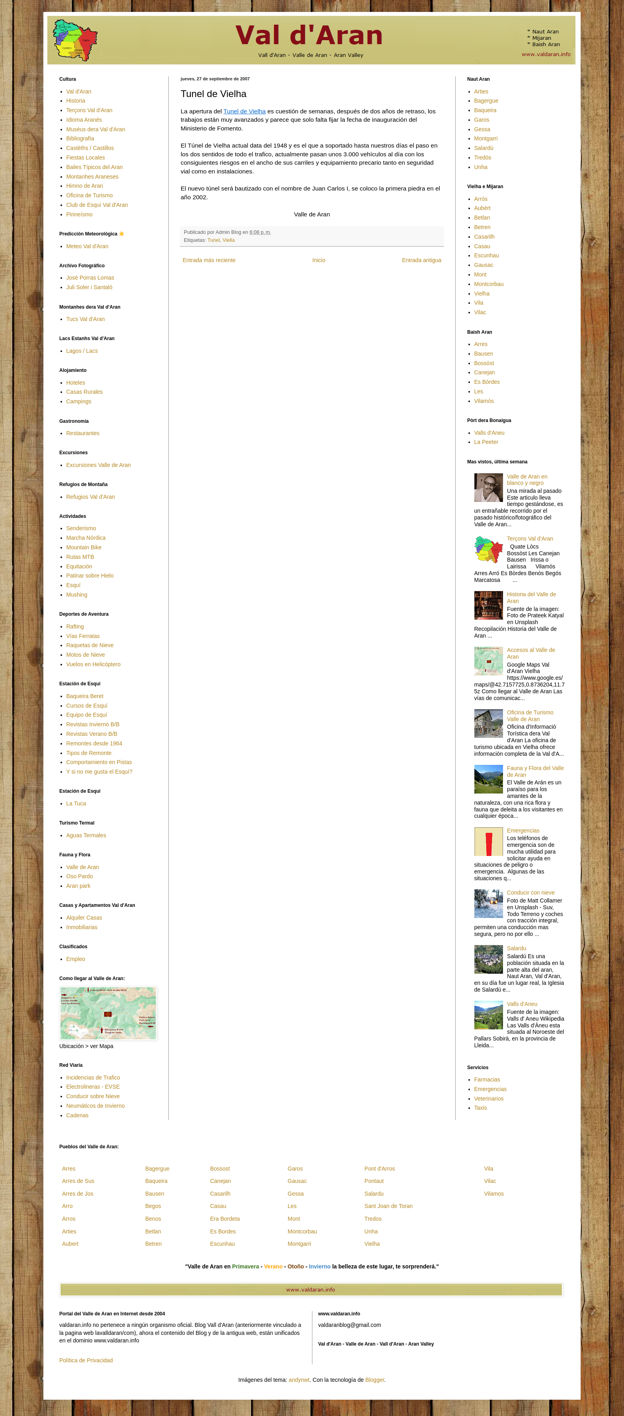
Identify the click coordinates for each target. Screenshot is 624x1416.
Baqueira (485, 110)
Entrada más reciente (209, 260)
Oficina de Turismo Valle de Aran (530, 715)
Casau (482, 246)
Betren (482, 227)
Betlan (482, 217)
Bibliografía (80, 138)
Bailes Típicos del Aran (94, 167)
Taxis (480, 1108)
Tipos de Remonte (89, 753)
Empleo (75, 959)
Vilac (480, 312)
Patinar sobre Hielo (90, 575)
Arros (68, 1219)
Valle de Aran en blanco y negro (527, 479)
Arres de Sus (78, 1181)
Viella (228, 240)
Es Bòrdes (487, 382)
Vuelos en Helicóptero (93, 664)
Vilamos (494, 1193)
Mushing (77, 594)
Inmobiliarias (82, 927)
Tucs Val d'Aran (85, 319)
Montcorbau (489, 284)
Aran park (78, 886)
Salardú (483, 148)
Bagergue (486, 100)
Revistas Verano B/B (91, 734)
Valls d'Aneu (489, 433)
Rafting (75, 626)
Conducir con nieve (531, 892)
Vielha (482, 293)
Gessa (482, 129)
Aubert (70, 1244)
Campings (79, 401)
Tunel (213, 240)
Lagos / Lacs (82, 351)
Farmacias (487, 1079)
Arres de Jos (78, 1193)
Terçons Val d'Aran (89, 110)
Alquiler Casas (84, 917)
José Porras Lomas (90, 277)
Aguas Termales (86, 835)
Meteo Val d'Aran (87, 246)
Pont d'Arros (380, 1168)
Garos (481, 120)
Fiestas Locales (85, 157)
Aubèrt (482, 208)
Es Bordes (223, 1231)
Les (479, 391)
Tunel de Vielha (245, 111)
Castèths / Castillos (90, 148)
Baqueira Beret (84, 696)
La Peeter (486, 442)
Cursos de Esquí (87, 705)
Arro (67, 1206)
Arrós (481, 199)
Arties (481, 91)
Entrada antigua (421, 260)
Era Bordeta (225, 1219)
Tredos (373, 1219)
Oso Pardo (79, 876)
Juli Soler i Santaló (89, 287)
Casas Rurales (84, 392)
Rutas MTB (80, 557)
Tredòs (482, 157)
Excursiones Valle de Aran (98, 465)
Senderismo (81, 528)
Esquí (73, 585)
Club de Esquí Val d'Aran (97, 205)
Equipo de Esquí (86, 715)
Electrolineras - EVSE (93, 1086)
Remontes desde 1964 (94, 743)
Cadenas (77, 1115)
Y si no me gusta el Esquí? (99, 771)
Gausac (483, 265)
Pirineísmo (79, 214)
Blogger (374, 1380)
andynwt (299, 1380)
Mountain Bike (84, 547)
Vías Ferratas (83, 636)
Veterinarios (489, 1098)
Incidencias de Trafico (93, 1077)
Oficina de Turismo (89, 195)
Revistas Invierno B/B (93, 724)
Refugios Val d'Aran (90, 497)
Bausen (483, 353)
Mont (480, 274)
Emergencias (523, 830)
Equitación (79, 566)
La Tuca (76, 803)
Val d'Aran (79, 91)
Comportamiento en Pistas (99, 762)
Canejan (484, 372)
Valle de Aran (82, 867)
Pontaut (374, 1181)
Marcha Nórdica (86, 538)
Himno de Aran (84, 186)
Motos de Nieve (85, 655)
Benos (153, 1219)
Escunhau (486, 255)
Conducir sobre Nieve (93, 1096)
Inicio (319, 260)
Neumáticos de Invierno (95, 1106)
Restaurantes (82, 433)
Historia (75, 100)
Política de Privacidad (86, 1360)
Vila (479, 303)
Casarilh (484, 236)
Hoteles (75, 382)
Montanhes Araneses (92, 176)
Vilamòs (484, 401)
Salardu (516, 948)
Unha (481, 167)
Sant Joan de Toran (389, 1206)
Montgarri (486, 138)
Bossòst (484, 363)
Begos (153, 1206)
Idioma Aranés (84, 120)
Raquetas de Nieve (90, 645)
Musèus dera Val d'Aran (95, 129)
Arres (481, 344)
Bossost (220, 1168)
